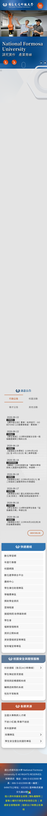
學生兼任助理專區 (13, 587)
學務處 (10, 420)
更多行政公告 (35, 533)
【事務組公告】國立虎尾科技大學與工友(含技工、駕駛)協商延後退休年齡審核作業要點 (23, 494)
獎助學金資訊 (11, 600)
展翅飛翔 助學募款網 (15, 613)
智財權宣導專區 (12, 646)
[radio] (41, 62)
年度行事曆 (10, 562)
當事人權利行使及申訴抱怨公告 (21, 800)
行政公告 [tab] (13, 398)
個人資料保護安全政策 (16, 796)
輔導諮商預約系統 (13, 687)
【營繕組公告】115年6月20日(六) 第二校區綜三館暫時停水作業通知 (23, 480)
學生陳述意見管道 (13, 674)
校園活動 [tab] (33, 398)
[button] (39, 5)
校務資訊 (9, 778)
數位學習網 (10, 555)
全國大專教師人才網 (15, 715)
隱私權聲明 (34, 796)
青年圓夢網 (10, 728)
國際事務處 (12, 463)
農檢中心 (9, 581)
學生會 (8, 620)
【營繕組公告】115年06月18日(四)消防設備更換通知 (23, 523)
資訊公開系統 (11, 633)
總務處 (10, 448)
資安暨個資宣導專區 (15, 639)
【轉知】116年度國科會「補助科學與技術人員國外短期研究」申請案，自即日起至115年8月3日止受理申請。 (23, 466)
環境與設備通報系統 (15, 680)
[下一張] (14, 62)
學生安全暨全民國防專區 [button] (23, 741)
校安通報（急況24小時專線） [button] (23, 667)
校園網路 (9, 568)
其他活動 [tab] (33, 407)
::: (1, 70)
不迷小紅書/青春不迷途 (16, 721)
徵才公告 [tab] (13, 407)
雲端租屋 (9, 607)
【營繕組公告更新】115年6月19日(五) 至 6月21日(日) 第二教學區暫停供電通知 (22, 452)
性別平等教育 (11, 693)
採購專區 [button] (23, 734)
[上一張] (5, 62)
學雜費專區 (10, 594)
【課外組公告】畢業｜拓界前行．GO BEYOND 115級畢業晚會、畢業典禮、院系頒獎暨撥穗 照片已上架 (23, 423)
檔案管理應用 (11, 626)
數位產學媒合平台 (13, 575)
